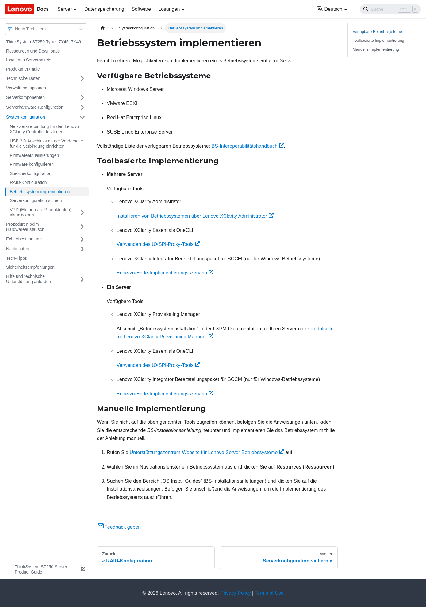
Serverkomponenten (25, 97)
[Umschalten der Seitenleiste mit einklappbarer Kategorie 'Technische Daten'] (82, 79)
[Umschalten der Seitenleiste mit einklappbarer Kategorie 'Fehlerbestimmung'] (82, 239)
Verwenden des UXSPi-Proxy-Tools (158, 244)
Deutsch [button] (330, 9)
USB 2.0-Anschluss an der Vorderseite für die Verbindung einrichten (46, 143)
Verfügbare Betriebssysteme (377, 31)
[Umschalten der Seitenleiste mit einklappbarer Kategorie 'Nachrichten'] (82, 249)
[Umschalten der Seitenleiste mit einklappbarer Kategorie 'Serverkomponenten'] (82, 98)
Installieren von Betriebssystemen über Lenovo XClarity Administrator (195, 216)
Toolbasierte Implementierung (378, 40)
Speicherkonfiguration (30, 173)
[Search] (390, 9)
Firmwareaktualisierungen (34, 155)
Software (141, 9)
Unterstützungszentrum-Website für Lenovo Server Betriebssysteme (207, 452)
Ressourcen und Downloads (33, 51)
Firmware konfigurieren (32, 164)
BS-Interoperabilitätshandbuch (248, 146)
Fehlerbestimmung (24, 238)
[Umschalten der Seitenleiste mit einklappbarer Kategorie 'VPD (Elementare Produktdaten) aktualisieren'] (82, 212)
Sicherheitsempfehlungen (30, 267)
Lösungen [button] (169, 9)
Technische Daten (23, 78)
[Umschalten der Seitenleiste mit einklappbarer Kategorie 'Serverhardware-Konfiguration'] (82, 107)
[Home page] (103, 28)
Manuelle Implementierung (376, 49)
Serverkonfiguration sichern (36, 200)
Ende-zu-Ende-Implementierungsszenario (165, 272)
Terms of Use (269, 593)
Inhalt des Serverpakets (28, 59)
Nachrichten (17, 248)
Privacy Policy (235, 593)
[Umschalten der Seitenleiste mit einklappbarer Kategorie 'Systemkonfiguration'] (82, 117)
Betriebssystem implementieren (40, 191)
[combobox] (15, 29)
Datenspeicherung (104, 9)
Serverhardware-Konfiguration (34, 107)
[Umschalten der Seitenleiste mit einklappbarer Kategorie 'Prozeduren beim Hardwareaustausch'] (82, 227)
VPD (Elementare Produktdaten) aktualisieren (40, 212)
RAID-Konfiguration (28, 182)
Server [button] (64, 9)
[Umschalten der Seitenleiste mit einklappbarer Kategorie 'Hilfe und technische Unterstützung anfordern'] (82, 279)
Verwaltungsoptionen (26, 87)
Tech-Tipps (16, 258)
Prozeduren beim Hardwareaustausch (25, 227)
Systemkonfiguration (25, 117)
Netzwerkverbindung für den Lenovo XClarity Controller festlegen (44, 129)
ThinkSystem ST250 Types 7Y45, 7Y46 (43, 41)
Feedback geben (119, 527)
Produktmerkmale (23, 69)
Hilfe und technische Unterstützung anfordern (29, 279)
